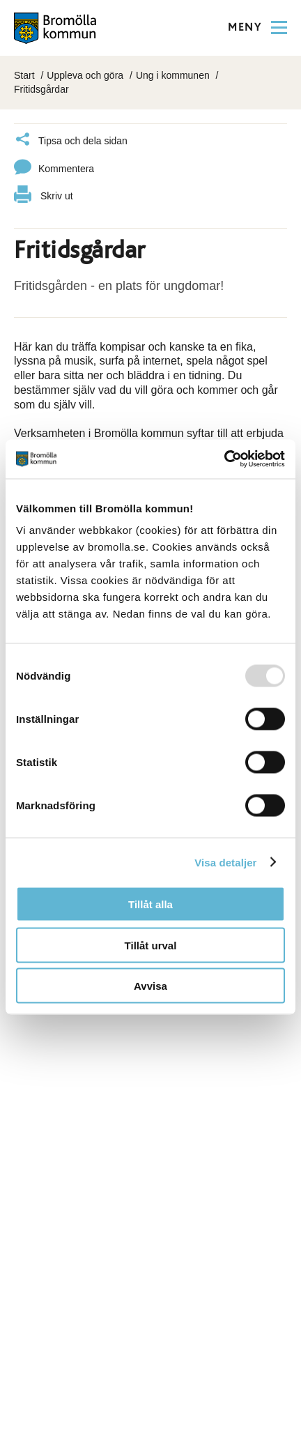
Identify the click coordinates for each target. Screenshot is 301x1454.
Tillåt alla (150, 904)
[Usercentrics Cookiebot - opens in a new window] (224, 459)
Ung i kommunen (173, 75)
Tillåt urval (151, 945)
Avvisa (150, 986)
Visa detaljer (225, 862)
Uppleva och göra (85, 75)
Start (24, 75)
